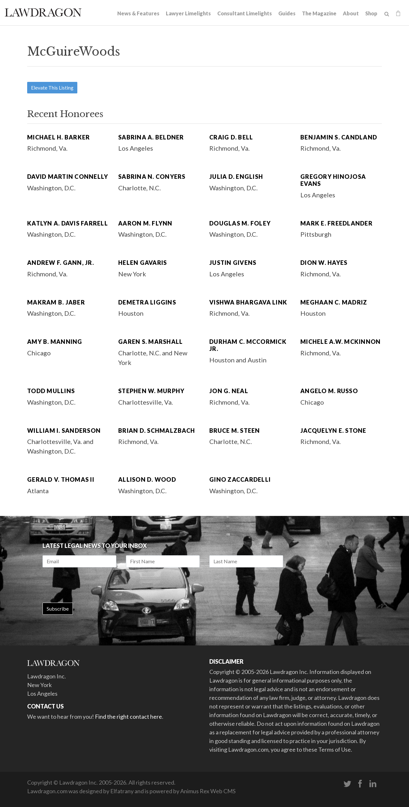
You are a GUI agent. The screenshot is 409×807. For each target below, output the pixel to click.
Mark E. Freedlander (336, 223)
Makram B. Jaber (56, 302)
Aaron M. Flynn (145, 223)
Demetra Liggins (147, 302)
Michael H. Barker (58, 137)
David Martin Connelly (67, 176)
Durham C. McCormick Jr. (248, 345)
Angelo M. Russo (329, 390)
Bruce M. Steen (234, 430)
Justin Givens (232, 262)
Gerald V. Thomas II (60, 479)
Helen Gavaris (142, 262)
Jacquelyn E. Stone (333, 430)
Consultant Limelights (244, 13)
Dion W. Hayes (323, 262)
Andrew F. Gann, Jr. (60, 262)
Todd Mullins (51, 390)
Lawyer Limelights (188, 13)
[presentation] (91, 585)
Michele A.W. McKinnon (340, 341)
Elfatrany (122, 791)
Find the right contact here (128, 716)
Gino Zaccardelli (240, 479)
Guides (287, 13)
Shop (371, 13)
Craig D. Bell (231, 137)
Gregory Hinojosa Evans (333, 180)
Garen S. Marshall (150, 341)
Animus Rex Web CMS (207, 791)
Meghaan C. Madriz (333, 302)
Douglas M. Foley (240, 223)
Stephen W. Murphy (151, 390)
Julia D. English (236, 176)
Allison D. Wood (147, 479)
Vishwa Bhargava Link (248, 302)
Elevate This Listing (52, 87)
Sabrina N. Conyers (152, 176)
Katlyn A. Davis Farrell (67, 223)
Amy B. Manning (54, 341)
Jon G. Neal (228, 390)
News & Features (138, 13)
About (351, 13)
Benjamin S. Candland (338, 137)
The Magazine (319, 13)
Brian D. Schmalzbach (156, 430)
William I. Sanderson (64, 430)
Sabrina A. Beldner (151, 137)
